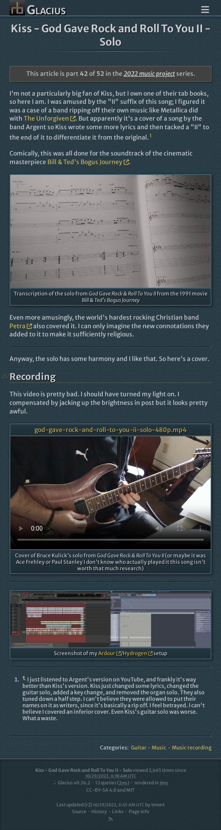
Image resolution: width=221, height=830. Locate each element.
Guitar (138, 747)
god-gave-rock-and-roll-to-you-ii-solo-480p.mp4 (110, 430)
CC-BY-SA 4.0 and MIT (110, 790)
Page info (139, 811)
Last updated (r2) (100, 805)
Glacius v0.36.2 (71, 783)
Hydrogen (138, 653)
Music (159, 747)
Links (118, 811)
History (99, 811)
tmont (158, 805)
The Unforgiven (49, 118)
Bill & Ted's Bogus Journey (88, 162)
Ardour (109, 653)
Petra (20, 326)
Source (79, 811)
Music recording (192, 747)
